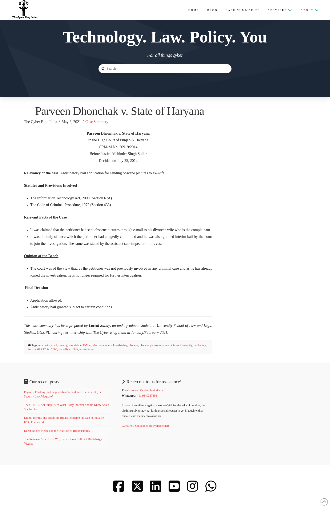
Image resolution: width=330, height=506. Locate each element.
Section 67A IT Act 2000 (42, 349)
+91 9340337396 (147, 395)
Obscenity (186, 345)
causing (63, 345)
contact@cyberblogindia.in (147, 390)
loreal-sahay (120, 345)
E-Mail (87, 345)
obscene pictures (169, 345)
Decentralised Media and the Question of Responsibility (57, 430)
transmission (86, 349)
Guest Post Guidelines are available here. (146, 425)
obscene (133, 345)
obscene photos (149, 345)
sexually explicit (68, 349)
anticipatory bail (47, 345)
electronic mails (102, 345)
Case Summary (96, 122)
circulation (75, 345)
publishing (200, 345)
